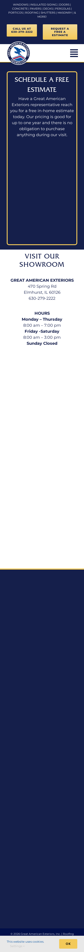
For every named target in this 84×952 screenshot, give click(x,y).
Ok (68, 944)
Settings (17, 946)
